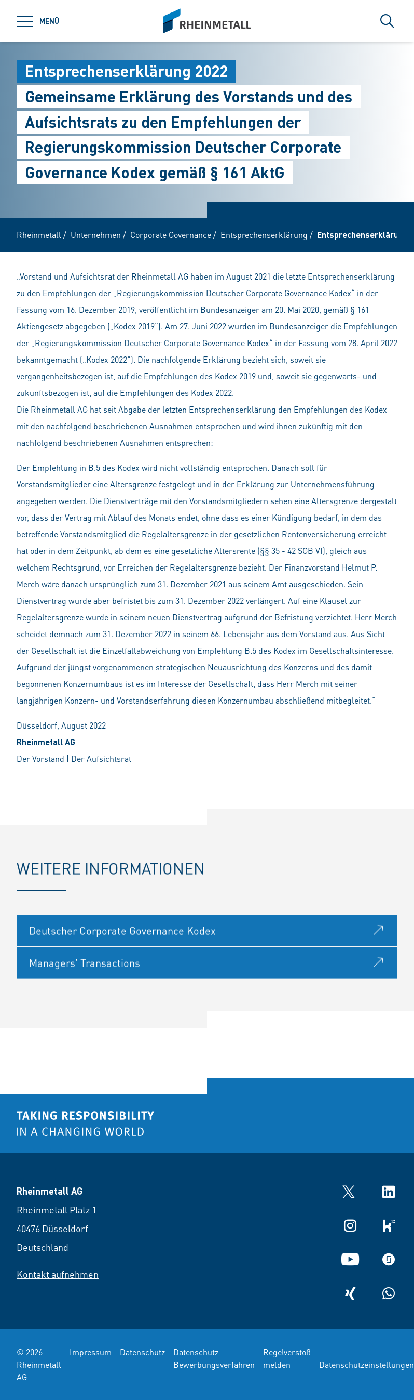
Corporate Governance (170, 234)
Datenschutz (142, 1351)
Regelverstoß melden (287, 1358)
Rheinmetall (39, 234)
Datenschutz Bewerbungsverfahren (214, 1358)
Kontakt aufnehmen (58, 1274)
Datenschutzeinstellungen (366, 1364)
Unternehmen (96, 234)
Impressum (91, 1351)
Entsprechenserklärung (264, 234)
